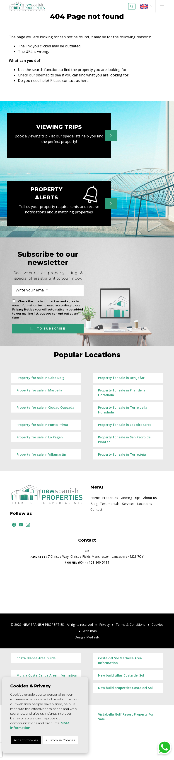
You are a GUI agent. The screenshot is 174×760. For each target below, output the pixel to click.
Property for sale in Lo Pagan (40, 437)
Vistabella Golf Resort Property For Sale (126, 716)
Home (95, 498)
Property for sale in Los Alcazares (124, 425)
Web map (90, 631)
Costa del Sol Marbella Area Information (120, 660)
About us (150, 498)
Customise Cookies (60, 740)
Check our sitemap (34, 75)
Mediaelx (92, 637)
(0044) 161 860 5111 (87, 562)
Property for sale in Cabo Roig (40, 378)
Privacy (104, 624)
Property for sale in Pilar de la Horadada (121, 392)
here (85, 80)
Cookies (157, 624)
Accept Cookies (26, 740)
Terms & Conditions (130, 624)
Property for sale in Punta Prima (42, 425)
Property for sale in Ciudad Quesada (45, 407)
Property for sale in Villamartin (41, 454)
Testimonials (109, 503)
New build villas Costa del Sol (121, 675)
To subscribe (48, 328)
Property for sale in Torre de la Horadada (122, 409)
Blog (93, 503)
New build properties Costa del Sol (125, 688)
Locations (144, 503)
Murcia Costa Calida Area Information (47, 675)
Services (128, 503)
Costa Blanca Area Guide (36, 658)
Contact (96, 509)
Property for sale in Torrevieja (122, 454)
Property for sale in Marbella (39, 390)
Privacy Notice (23, 309)
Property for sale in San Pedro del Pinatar (124, 439)
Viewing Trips (131, 498)
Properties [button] (110, 498)
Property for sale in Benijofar (121, 378)
